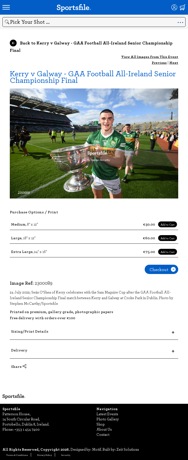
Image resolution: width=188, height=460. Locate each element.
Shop (100, 424)
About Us (104, 429)
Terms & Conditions (17, 455)
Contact (102, 434)
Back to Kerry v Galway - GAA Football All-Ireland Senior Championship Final (91, 46)
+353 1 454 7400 (27, 429)
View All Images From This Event (149, 56)
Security (65, 455)
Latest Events (107, 413)
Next (173, 62)
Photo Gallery (107, 418)
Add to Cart (168, 224)
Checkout (163, 269)
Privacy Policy (44, 455)
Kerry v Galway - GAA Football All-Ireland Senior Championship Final (93, 76)
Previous (159, 62)
